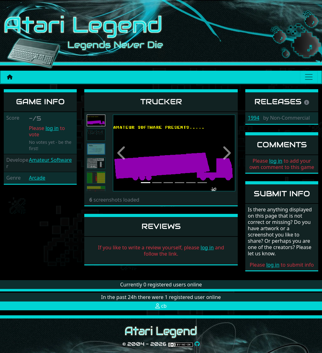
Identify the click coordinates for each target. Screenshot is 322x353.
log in (52, 128)
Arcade (37, 177)
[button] (122, 153)
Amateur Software (50, 159)
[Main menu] (309, 77)
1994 (253, 117)
